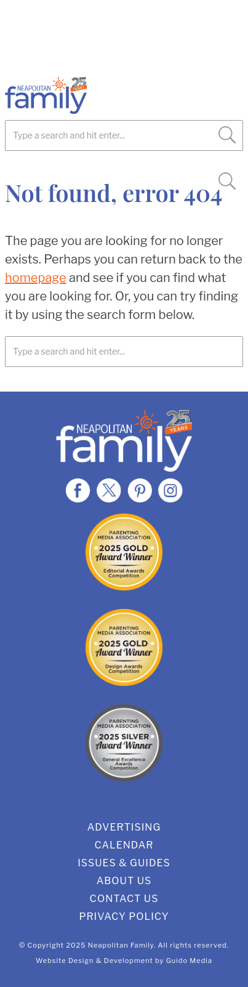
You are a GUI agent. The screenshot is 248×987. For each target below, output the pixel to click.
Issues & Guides (124, 863)
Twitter (109, 490)
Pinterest (139, 490)
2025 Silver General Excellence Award (124, 742)
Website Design (65, 960)
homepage (35, 277)
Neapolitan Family (91, 95)
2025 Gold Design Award (124, 647)
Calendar (123, 845)
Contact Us (124, 898)
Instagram (170, 490)
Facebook (78, 490)
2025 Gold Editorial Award (124, 552)
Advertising (124, 827)
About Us (124, 881)
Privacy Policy (124, 916)
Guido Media (189, 960)
